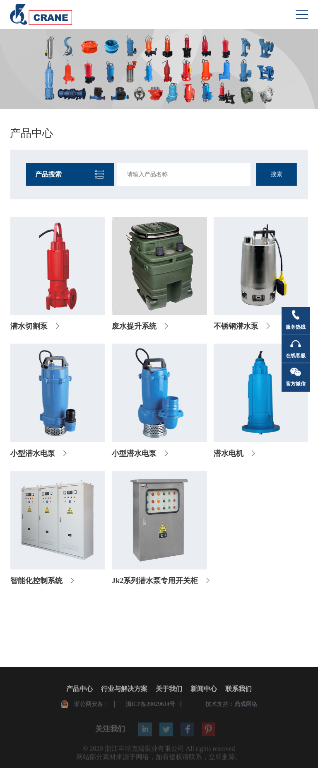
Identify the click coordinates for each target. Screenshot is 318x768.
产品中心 (79, 689)
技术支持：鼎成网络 (231, 705)
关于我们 (169, 689)
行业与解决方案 (124, 689)
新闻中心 (203, 689)
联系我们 (238, 689)
